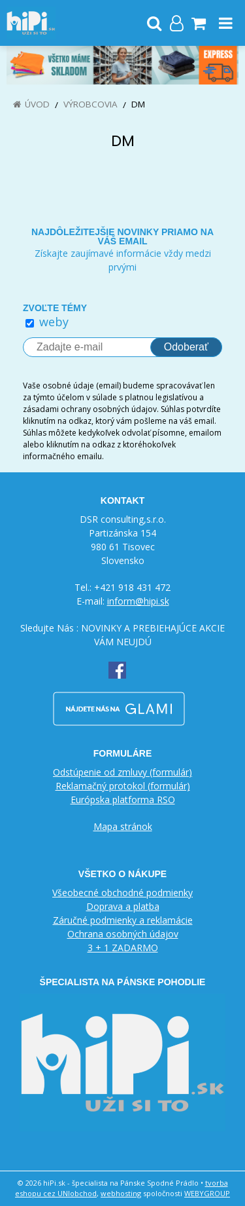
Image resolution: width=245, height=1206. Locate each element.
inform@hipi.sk (138, 601)
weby (54, 322)
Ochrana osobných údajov (122, 934)
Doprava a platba (122, 906)
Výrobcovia (90, 104)
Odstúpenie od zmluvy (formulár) (122, 772)
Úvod (37, 104)
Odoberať (186, 346)
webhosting (121, 1193)
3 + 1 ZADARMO (123, 947)
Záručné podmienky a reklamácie (123, 920)
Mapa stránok (122, 826)
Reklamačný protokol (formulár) (123, 786)
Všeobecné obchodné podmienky (122, 892)
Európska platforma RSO (123, 799)
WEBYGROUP (207, 1193)
